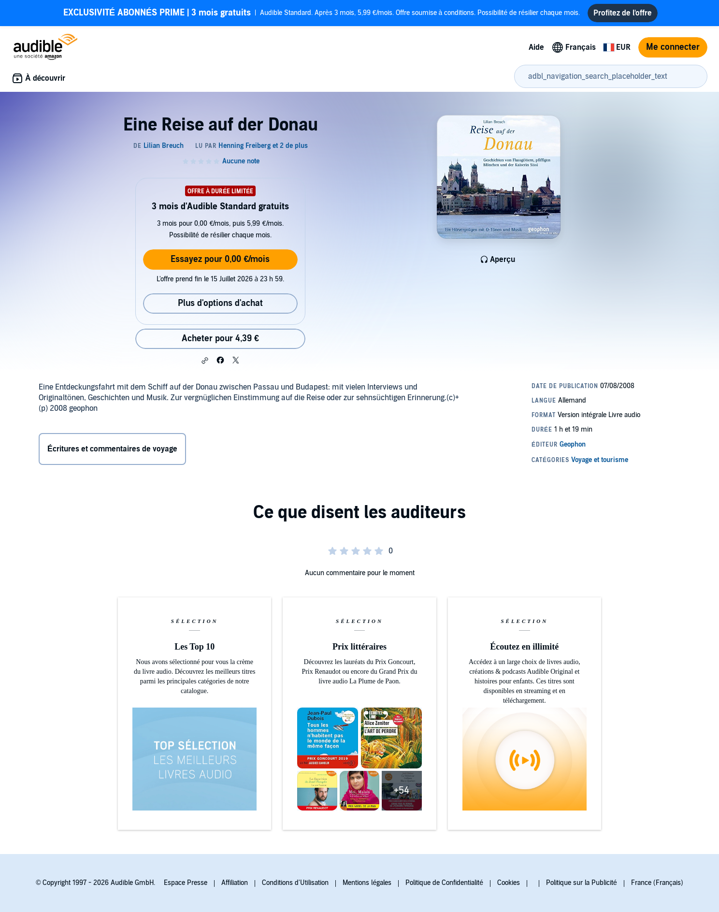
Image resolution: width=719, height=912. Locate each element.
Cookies (508, 883)
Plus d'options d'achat (220, 303)
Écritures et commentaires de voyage (112, 449)
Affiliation (234, 883)
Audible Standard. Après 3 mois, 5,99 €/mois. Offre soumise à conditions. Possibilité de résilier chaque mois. (321, 13)
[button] (205, 360)
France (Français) (657, 883)
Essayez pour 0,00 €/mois (220, 259)
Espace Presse (185, 883)
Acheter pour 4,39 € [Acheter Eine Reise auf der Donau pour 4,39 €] (220, 338)
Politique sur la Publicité (581, 883)
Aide (536, 47)
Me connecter (673, 47)
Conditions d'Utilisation (295, 883)
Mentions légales (367, 883)
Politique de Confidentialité (444, 883)
